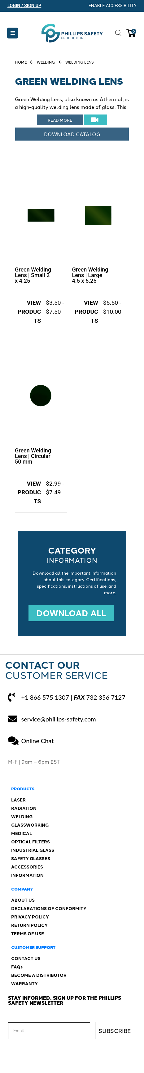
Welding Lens (79, 62)
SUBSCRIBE (114, 1030)
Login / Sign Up (24, 5)
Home (21, 62)
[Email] (49, 1030)
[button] (12, 33)
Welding (46, 62)
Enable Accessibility (113, 5)
